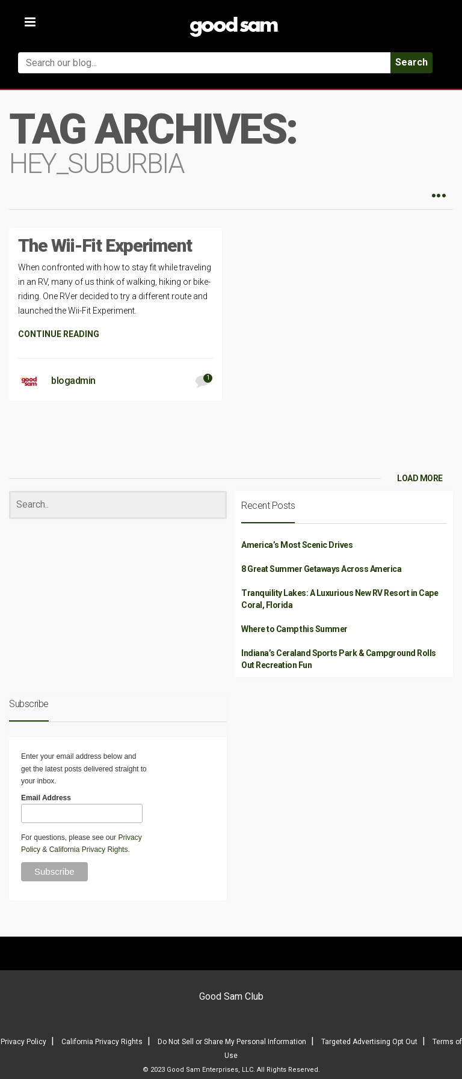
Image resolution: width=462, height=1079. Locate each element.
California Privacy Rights (88, 849)
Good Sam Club (231, 996)
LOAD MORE (420, 478)
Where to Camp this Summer (294, 629)
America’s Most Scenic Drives (297, 545)
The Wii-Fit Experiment (105, 245)
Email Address (46, 798)
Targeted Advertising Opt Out (369, 1042)
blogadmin (73, 380)
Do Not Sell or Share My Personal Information (232, 1042)
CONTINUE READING (58, 334)
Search (411, 62)
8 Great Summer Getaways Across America (321, 569)
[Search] (118, 505)
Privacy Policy (23, 1042)
